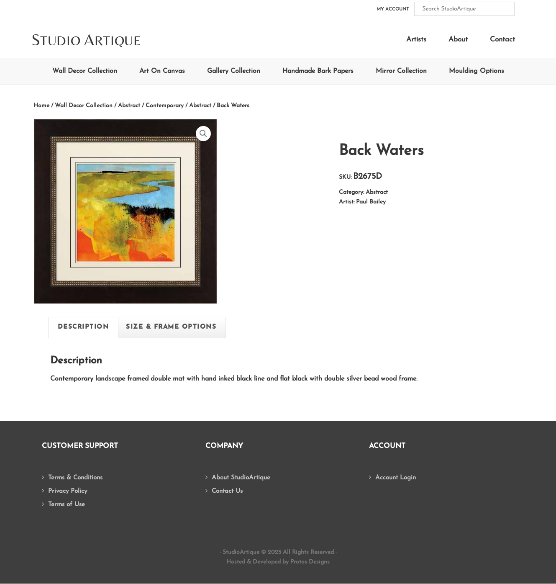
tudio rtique (86, 40)
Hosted (235, 562)
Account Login (395, 478)
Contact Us (227, 491)
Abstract (200, 106)
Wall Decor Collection (84, 71)
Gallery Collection (233, 71)
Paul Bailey (371, 202)
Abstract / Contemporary (151, 106)
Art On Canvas (162, 71)
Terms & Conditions (75, 478)
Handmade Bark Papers (318, 71)
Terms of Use (66, 505)
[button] (203, 133)
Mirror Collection (401, 71)
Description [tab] (83, 327)
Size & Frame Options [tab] (171, 327)
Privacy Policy (67, 491)
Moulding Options (476, 71)
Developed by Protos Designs (291, 562)
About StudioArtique (241, 478)
